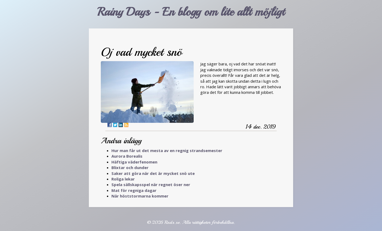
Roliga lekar (123, 179)
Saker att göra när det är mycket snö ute (153, 173)
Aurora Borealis (126, 156)
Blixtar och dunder (130, 167)
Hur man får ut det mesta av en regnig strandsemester (166, 150)
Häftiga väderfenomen (134, 162)
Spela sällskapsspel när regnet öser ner (150, 184)
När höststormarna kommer (139, 196)
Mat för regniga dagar (134, 190)
